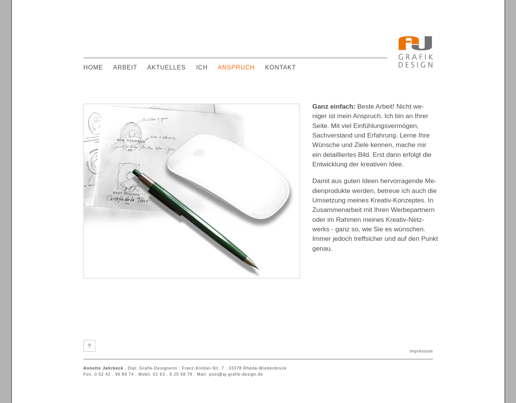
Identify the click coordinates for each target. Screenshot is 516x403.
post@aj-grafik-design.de (236, 374)
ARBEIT (125, 67)
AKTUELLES (166, 67)
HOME (93, 67)
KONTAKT (280, 67)
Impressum (421, 351)
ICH (202, 67)
